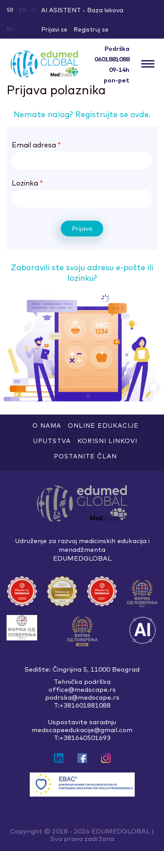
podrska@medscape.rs (82, 697)
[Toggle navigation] (147, 64)
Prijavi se (54, 29)
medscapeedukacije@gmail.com (82, 730)
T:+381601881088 (82, 705)
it (34, 10)
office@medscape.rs (82, 690)
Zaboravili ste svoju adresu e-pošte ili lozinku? (82, 272)
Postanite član (85, 456)
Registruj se (90, 29)
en (22, 10)
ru (10, 29)
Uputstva (52, 441)
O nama (46, 425)
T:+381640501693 (82, 738)
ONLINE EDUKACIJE (103, 425)
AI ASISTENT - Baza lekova (82, 10)
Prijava (82, 228)
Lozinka (27, 183)
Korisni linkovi (107, 441)
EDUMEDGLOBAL (120, 831)
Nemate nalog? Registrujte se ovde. (82, 114)
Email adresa (36, 144)
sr (10, 10)
